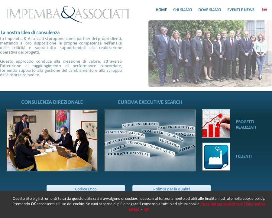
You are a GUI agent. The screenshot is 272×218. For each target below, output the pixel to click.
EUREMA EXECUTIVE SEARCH (150, 102)
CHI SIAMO (182, 10)
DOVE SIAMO (209, 10)
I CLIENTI (244, 156)
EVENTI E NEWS (240, 10)
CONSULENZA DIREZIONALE (52, 102)
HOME (161, 10)
